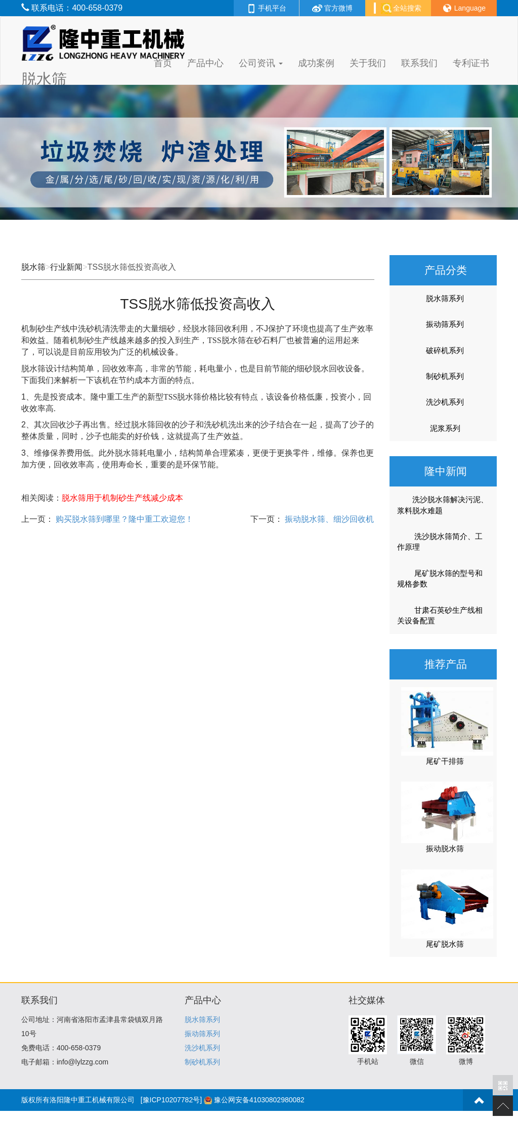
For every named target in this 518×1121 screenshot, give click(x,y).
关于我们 (368, 63)
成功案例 (316, 63)
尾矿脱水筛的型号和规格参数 (440, 578)
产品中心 (205, 63)
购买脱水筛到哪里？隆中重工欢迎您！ (123, 519)
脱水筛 (33, 267)
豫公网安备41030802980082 (259, 1100)
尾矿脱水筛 (445, 944)
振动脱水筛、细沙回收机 (328, 519)
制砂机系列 (445, 376)
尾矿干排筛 (445, 761)
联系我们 (419, 63)
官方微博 (332, 8)
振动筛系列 (445, 324)
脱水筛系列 (445, 298)
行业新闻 (66, 267)
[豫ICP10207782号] (171, 1100)
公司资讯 (261, 63)
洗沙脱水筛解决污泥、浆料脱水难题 (442, 504)
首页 (163, 63)
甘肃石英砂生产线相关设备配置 (440, 615)
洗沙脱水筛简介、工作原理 (440, 541)
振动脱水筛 (445, 848)
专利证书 (471, 63)
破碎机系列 (445, 350)
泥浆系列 (445, 428)
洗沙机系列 (445, 402)
